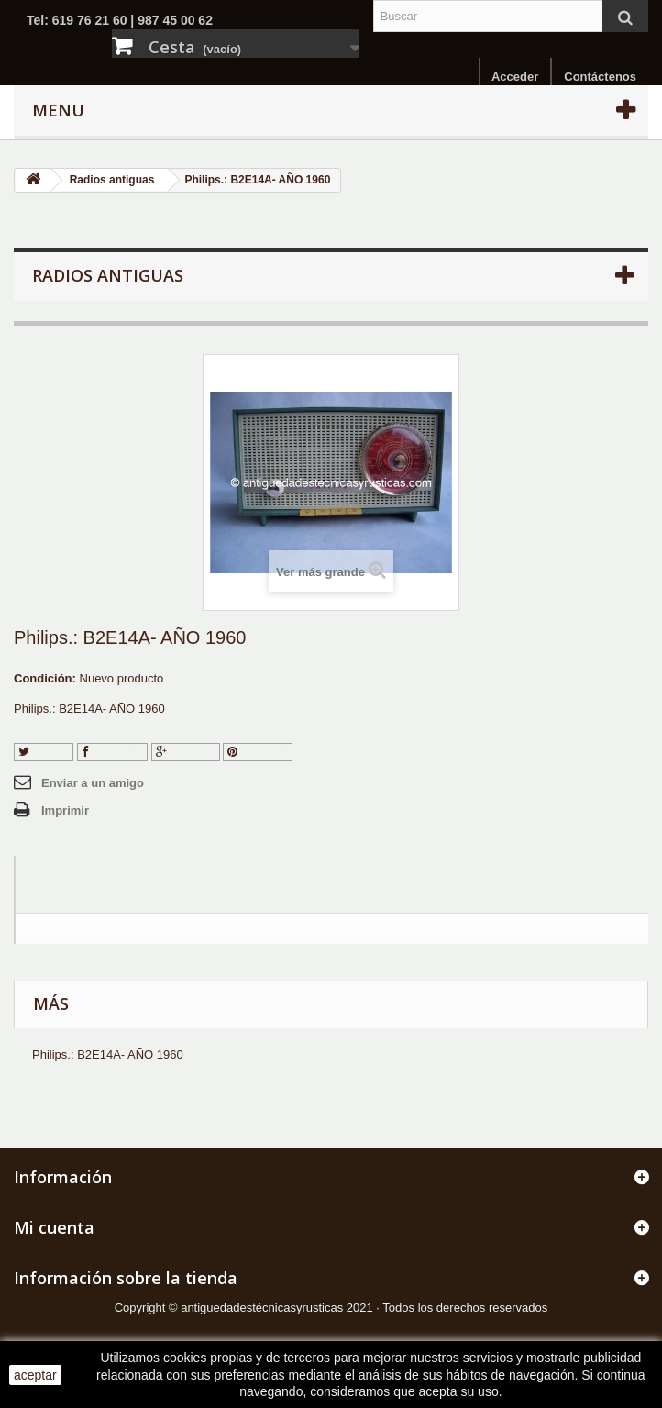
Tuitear (43, 752)
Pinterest (257, 752)
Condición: (45, 678)
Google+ (185, 752)
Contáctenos (600, 76)
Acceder (514, 76)
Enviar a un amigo (92, 783)
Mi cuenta (54, 1227)
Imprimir (65, 810)
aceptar (35, 1375)
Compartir (113, 752)
